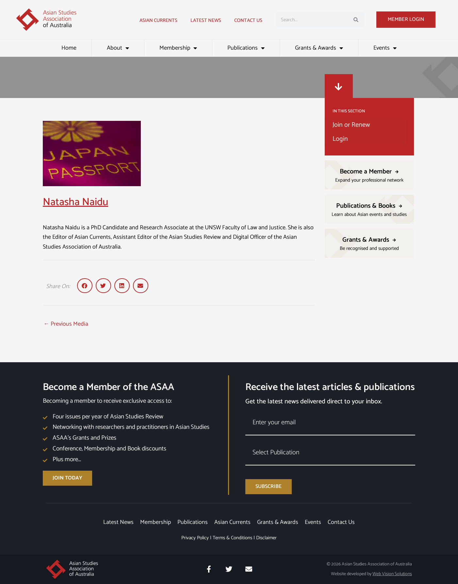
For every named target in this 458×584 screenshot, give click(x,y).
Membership (178, 48)
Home (68, 48)
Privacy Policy (195, 538)
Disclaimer (266, 538)
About (118, 48)
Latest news (205, 20)
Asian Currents (158, 20)
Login (340, 139)
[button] (84, 285)
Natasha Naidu (75, 202)
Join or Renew (351, 125)
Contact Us (248, 20)
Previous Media (65, 324)
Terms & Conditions (232, 538)
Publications (246, 48)
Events (385, 48)
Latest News (118, 522)
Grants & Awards (319, 48)
